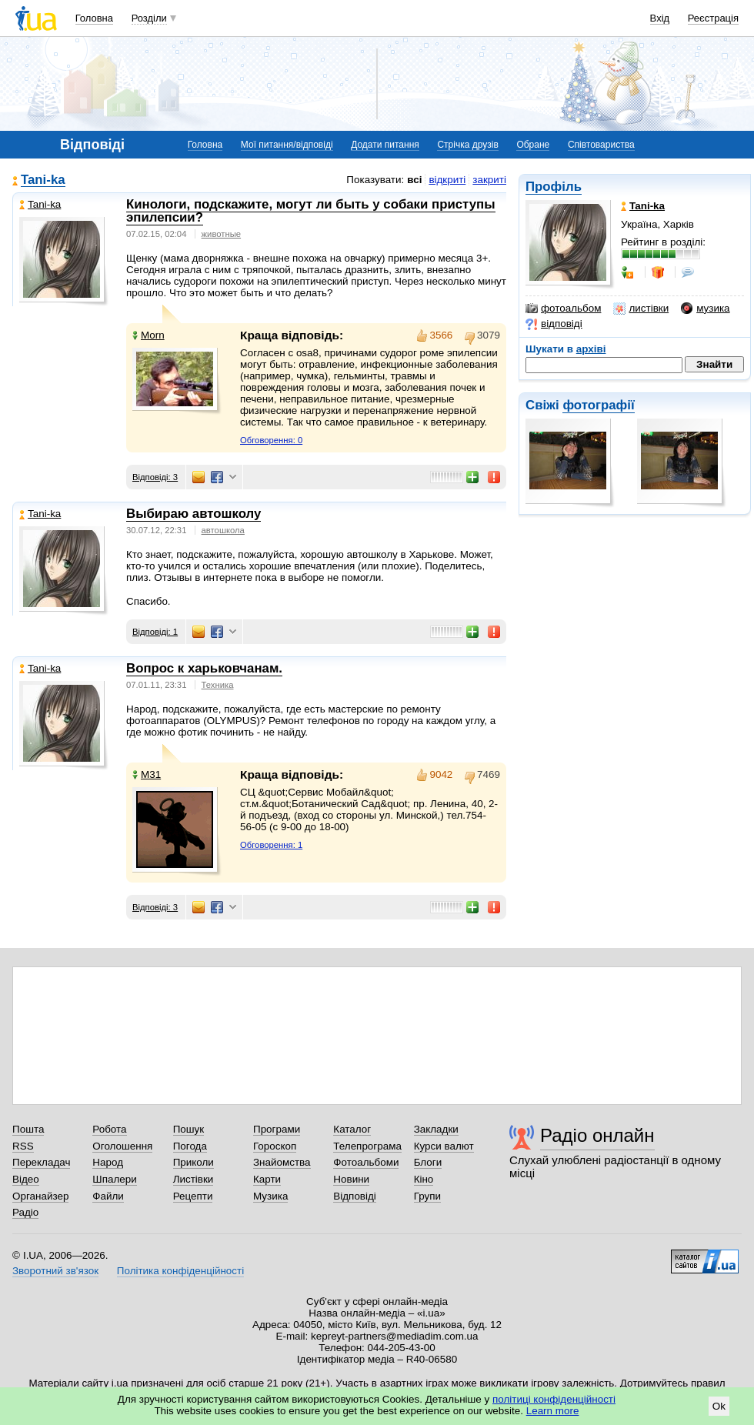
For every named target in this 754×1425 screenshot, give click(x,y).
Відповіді (354, 1196)
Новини (351, 1179)
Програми (276, 1129)
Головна (94, 18)
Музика (270, 1196)
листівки (641, 308)
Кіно (424, 1179)
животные (222, 234)
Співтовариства (601, 144)
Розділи (149, 18)
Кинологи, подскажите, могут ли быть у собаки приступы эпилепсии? (310, 211)
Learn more (552, 1411)
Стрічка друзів (467, 144)
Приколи (193, 1162)
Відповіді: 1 (155, 631)
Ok (719, 1406)
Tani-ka (43, 180)
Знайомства (282, 1162)
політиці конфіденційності (554, 1399)
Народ (107, 1162)
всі (414, 179)
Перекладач (41, 1162)
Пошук (189, 1129)
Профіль (553, 186)
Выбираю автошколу (193, 513)
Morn (148, 335)
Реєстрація (713, 18)
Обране (532, 144)
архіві (591, 349)
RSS (23, 1146)
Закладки (436, 1129)
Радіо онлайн (597, 1135)
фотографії (598, 405)
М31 (146, 774)
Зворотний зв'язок (55, 1270)
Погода (190, 1146)
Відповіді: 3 (155, 477)
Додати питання (385, 144)
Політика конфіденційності (180, 1270)
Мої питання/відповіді (287, 144)
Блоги (428, 1162)
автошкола (223, 530)
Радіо (25, 1212)
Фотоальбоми (366, 1162)
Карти (267, 1179)
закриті (489, 179)
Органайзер (40, 1196)
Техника (218, 684)
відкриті (447, 179)
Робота (109, 1129)
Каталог (352, 1129)
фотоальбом (563, 308)
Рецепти (193, 1196)
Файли (108, 1196)
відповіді (553, 324)
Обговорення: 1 (271, 844)
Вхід (660, 18)
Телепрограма (367, 1146)
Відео (25, 1179)
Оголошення (122, 1146)
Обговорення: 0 (271, 440)
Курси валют (444, 1146)
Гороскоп (274, 1146)
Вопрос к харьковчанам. (204, 668)
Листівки (193, 1179)
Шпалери (114, 1179)
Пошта (28, 1129)
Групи (427, 1196)
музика (705, 308)
